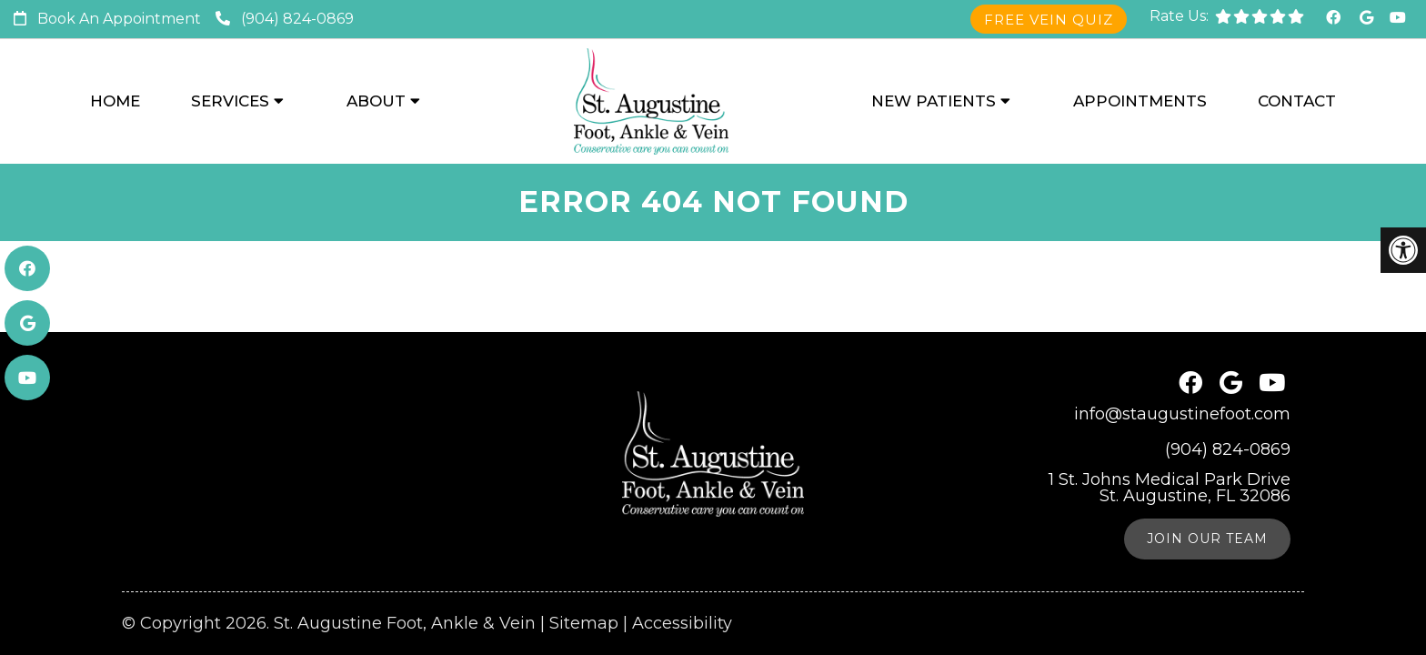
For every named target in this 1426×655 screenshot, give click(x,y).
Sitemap (583, 577)
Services (230, 101)
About (376, 101)
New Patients (933, 101)
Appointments (1140, 101)
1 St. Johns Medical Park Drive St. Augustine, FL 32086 (1169, 442)
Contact (1297, 101)
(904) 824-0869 (297, 18)
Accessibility (682, 577)
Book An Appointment (119, 18)
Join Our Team (1207, 493)
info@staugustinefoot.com (1182, 368)
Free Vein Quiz (1048, 19)
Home (115, 101)
